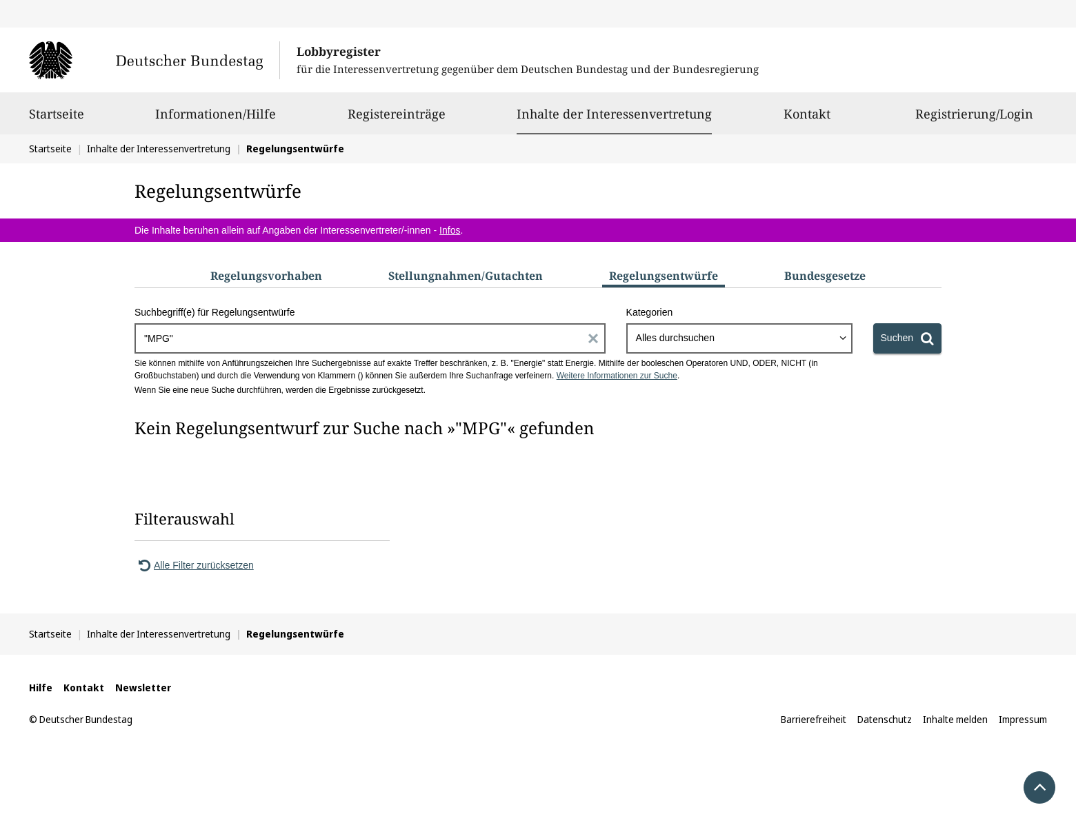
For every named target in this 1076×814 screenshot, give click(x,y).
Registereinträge (397, 119)
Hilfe (40, 687)
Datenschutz (884, 719)
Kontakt (807, 119)
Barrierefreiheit (813, 719)
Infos (449, 230)
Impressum (1023, 719)
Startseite (56, 119)
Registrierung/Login (974, 119)
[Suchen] (907, 338)
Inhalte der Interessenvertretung (614, 113)
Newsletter (143, 687)
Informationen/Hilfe (215, 119)
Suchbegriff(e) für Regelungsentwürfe (214, 312)
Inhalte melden (955, 719)
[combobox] (739, 338)
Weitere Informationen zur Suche (617, 375)
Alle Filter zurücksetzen (194, 565)
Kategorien (649, 312)
